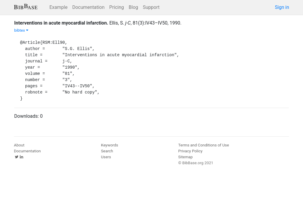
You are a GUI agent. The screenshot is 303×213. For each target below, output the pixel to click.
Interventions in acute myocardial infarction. (61, 23)
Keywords (109, 145)
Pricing (116, 7)
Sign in (282, 7)
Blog (133, 7)
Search (107, 151)
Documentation (88, 7)
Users (106, 157)
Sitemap (185, 157)
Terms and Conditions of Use (203, 145)
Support (151, 7)
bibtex (21, 30)
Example (58, 7)
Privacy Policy (190, 151)
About (19, 145)
